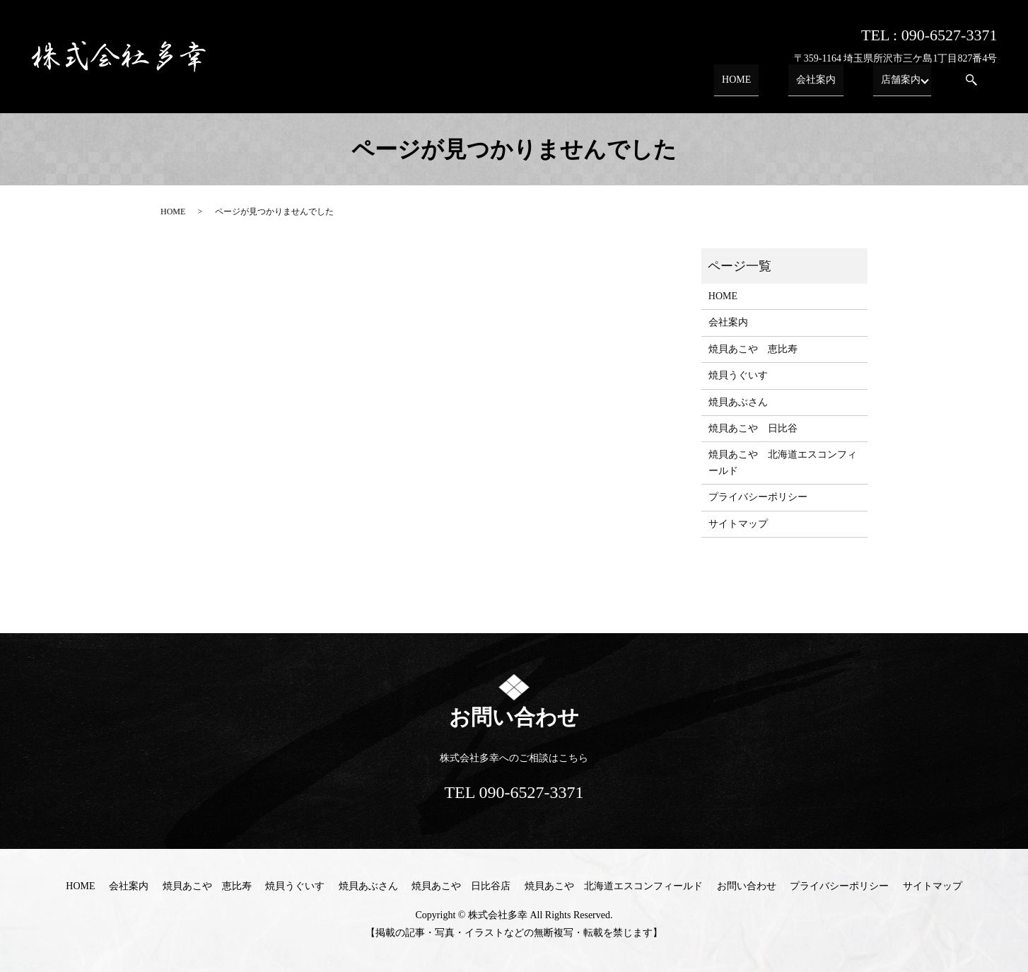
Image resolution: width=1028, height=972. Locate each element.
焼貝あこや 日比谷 (753, 428)
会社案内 (827, 84)
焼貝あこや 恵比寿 (753, 349)
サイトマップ (738, 524)
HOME (763, 84)
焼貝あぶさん (738, 402)
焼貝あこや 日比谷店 (460, 886)
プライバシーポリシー (757, 497)
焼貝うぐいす (738, 375)
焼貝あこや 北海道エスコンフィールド (782, 462)
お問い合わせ (746, 886)
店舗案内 (896, 84)
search (971, 85)
